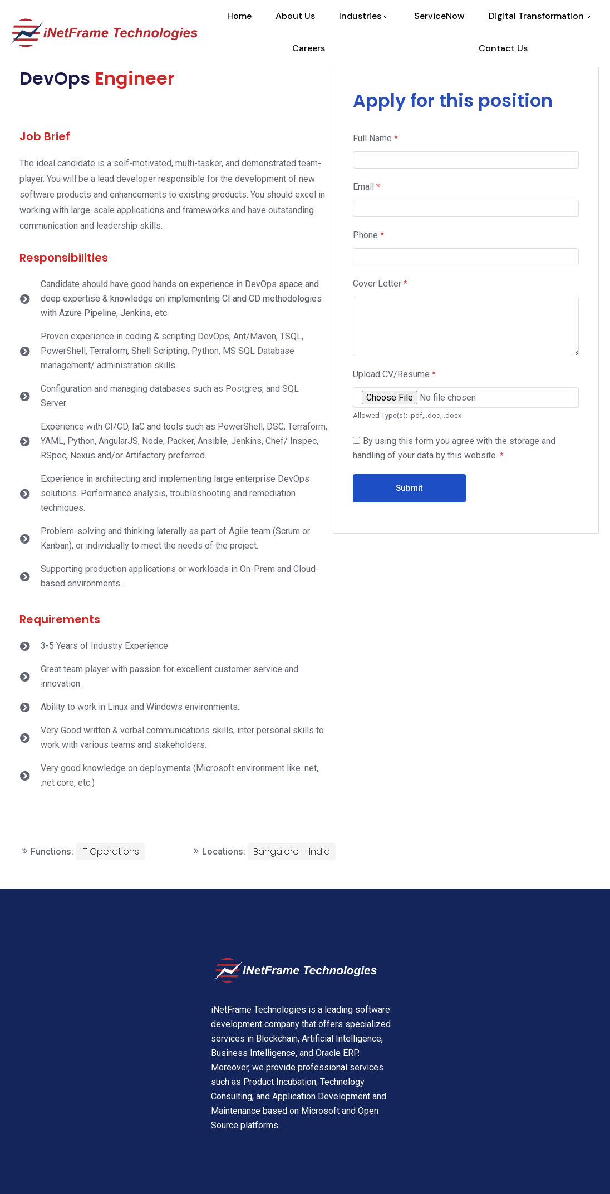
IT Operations (110, 851)
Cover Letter (380, 283)
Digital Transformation (541, 16)
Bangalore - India (291, 851)
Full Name (375, 138)
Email (366, 186)
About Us (295, 16)
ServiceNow (439, 16)
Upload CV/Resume (394, 374)
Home (239, 16)
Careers (308, 48)
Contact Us (503, 48)
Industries (364, 16)
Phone (368, 235)
